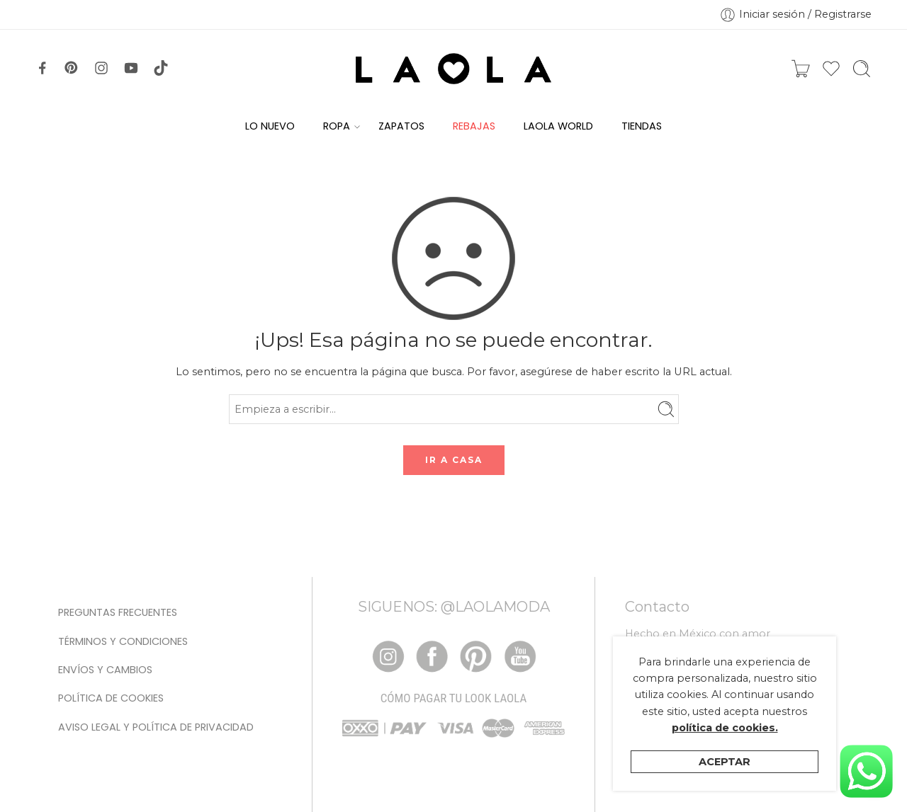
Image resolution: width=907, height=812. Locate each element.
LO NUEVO (270, 126)
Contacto (657, 606)
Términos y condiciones (123, 641)
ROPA (336, 126)
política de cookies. (725, 727)
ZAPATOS (401, 126)
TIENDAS (641, 126)
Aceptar (724, 761)
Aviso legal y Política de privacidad (156, 727)
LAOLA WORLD (558, 126)
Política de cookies (111, 698)
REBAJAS (474, 126)
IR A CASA (454, 459)
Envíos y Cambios (105, 670)
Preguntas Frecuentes (117, 612)
